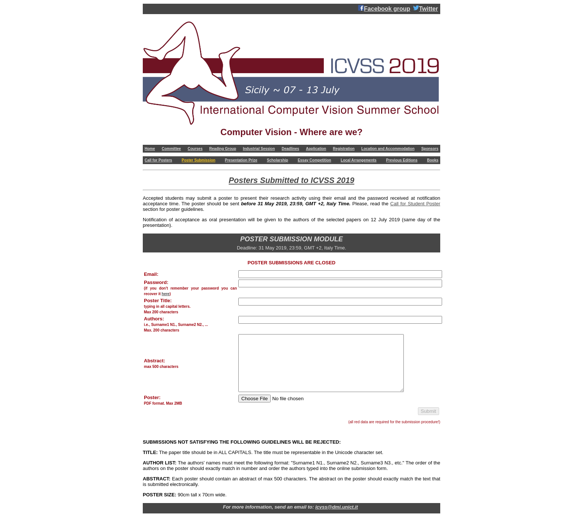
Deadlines (290, 149)
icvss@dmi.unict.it (336, 518)
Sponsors (429, 149)
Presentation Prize (241, 160)
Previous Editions (401, 160)
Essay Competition (314, 160)
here (166, 294)
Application (316, 149)
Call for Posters (158, 160)
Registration (343, 149)
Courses (195, 149)
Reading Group (222, 149)
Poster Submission (199, 160)
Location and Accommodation (388, 149)
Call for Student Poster (415, 203)
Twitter (425, 8)
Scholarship (277, 160)
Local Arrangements (358, 160)
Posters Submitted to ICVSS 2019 (291, 180)
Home (150, 149)
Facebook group (384, 8)
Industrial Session (259, 149)
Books (432, 160)
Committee (171, 149)
